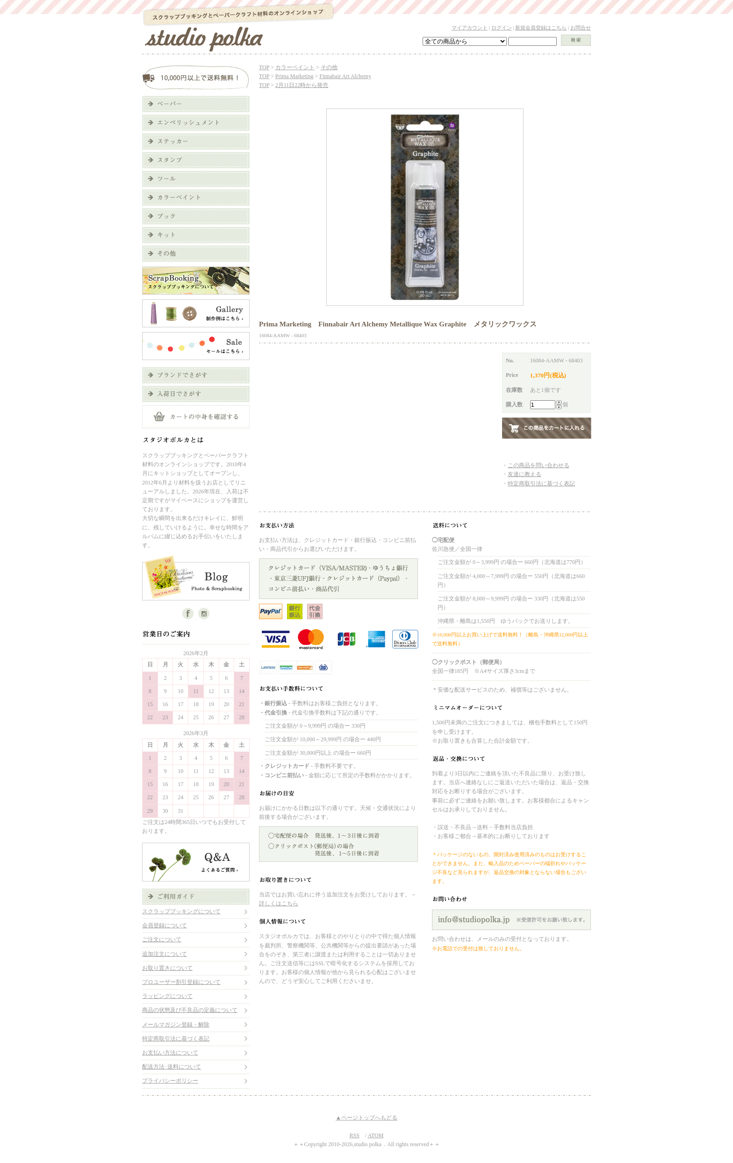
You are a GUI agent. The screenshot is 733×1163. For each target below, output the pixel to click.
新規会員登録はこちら (541, 27)
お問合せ (580, 27)
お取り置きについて (167, 968)
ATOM (376, 1135)
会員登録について (164, 925)
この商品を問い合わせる (538, 465)
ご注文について (161, 939)
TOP (264, 67)
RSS (354, 1135)
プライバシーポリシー (170, 1080)
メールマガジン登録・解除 (175, 1024)
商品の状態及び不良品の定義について (189, 1010)
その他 (329, 67)
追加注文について (164, 954)
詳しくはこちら (278, 903)
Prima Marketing (294, 76)
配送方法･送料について (171, 1066)
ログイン (501, 27)
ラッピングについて (167, 996)
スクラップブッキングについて (181, 911)
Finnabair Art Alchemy (345, 76)
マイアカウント (470, 27)
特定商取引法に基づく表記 (175, 1038)
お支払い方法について (170, 1052)
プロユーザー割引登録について (181, 982)
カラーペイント (295, 67)
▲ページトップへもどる (366, 1117)
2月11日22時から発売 (302, 85)
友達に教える (524, 474)
